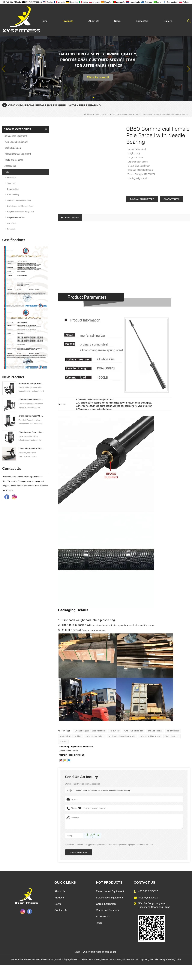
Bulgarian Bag (11, 189)
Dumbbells (10, 177)
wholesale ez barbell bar (70, 736)
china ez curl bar (155, 731)
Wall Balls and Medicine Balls (18, 200)
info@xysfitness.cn (32, 2)
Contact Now (171, 199)
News (117, 21)
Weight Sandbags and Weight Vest (19, 212)
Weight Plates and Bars (122, 114)
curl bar (63, 741)
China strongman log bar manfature (90, 731)
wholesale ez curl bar (133, 731)
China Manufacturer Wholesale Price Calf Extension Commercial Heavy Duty (32, 416)
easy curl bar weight (95, 736)
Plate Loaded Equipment (15, 142)
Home (44, 21)
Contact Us (142, 21)
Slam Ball (10, 183)
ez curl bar (114, 731)
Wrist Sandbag (12, 195)
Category (99, 114)
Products (68, 21)
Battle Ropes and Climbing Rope (19, 206)
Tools (107, 114)
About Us (93, 21)
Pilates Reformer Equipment (17, 154)
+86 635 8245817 (12, 2)
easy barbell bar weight (150, 736)
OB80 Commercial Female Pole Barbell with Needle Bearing (102, 790)
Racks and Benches (13, 160)
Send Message (78, 852)
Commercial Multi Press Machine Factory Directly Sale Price (32, 399)
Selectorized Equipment (15, 136)
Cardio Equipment (12, 148)
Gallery (168, 21)
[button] (93, 97)
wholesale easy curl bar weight (122, 736)
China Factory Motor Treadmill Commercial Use (32, 448)
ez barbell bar (173, 731)
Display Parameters (142, 199)
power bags (10, 223)
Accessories (10, 166)
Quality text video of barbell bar (99, 952)
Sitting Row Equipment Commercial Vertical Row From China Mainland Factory (32, 383)
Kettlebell (10, 229)
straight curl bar (172, 736)
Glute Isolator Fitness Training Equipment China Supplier (32, 432)
